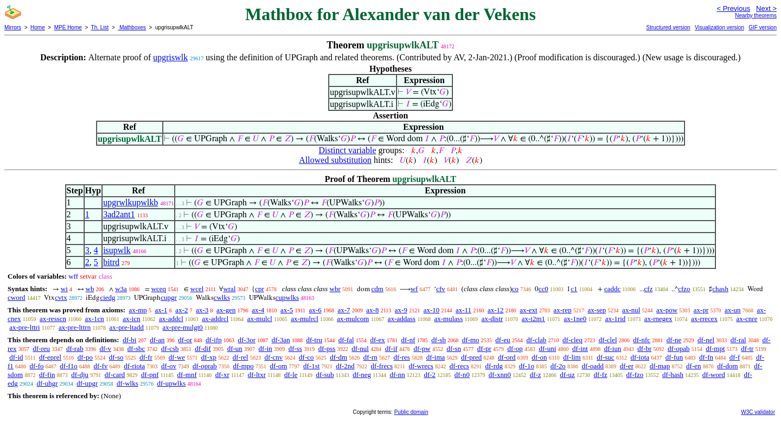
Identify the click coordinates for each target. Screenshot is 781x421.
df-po (85, 357)
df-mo (470, 340)
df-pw (422, 348)
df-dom (727, 366)
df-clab (537, 340)
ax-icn (131, 319)
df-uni (547, 348)
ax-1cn (94, 319)
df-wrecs (420, 366)
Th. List (100, 27)
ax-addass (401, 319)
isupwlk (117, 250)
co (515, 289)
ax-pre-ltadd (127, 327)
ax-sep (596, 310)
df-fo (37, 366)
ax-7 (343, 310)
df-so (116, 357)
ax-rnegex (658, 319)
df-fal (346, 340)
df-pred (471, 357)
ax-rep (562, 310)
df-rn (370, 357)
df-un (234, 348)
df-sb (438, 340)
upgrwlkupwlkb (130, 202)
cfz (648, 289)
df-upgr (87, 383)
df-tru (314, 340)
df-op (515, 348)
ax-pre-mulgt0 (182, 327)
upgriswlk (170, 57)
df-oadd (593, 366)
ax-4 (258, 310)
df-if (391, 348)
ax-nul (631, 310)
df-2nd (345, 366)
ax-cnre (746, 319)
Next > (766, 8)
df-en (693, 366)
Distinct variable (347, 150)
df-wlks (127, 383)
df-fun (674, 357)
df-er (626, 366)
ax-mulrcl (304, 319)
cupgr (169, 297)
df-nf (408, 340)
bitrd (111, 262)
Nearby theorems (756, 15)
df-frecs (382, 366)
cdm (377, 289)
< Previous (733, 8)
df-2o (558, 366)
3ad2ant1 (119, 214)
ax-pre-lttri (24, 327)
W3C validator (758, 412)
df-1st (311, 366)
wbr (335, 289)
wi (64, 289)
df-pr (484, 348)
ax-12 (496, 310)
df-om (278, 366)
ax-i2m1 (533, 319)
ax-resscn (53, 319)
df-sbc (136, 348)
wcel (197, 289)
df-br (644, 348)
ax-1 (161, 310)
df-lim (572, 357)
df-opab (678, 348)
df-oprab (205, 366)
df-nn (397, 374)
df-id (16, 357)
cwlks (222, 297)
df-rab (75, 348)
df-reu (41, 348)
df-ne (674, 340)
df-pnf (150, 374)
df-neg (362, 374)
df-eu (502, 340)
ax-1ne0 (575, 319)
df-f (734, 357)
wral (229, 289)
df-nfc (641, 340)
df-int (580, 348)
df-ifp (214, 340)
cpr (259, 289)
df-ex (377, 340)
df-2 (430, 374)
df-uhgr (47, 383)
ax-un (733, 310)
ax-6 (315, 310)
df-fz (600, 374)
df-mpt (715, 348)
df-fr (145, 357)
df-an (157, 340)
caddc (612, 289)
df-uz (567, 374)
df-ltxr (257, 374)
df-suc (605, 357)
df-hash (672, 374)
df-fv (101, 366)
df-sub (325, 374)
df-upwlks (171, 383)
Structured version (668, 27)
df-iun (613, 348)
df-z (535, 374)
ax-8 (372, 310)
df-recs (459, 366)
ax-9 (401, 310)
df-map (660, 366)
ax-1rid (615, 319)
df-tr (747, 348)
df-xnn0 (500, 374)
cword (16, 297)
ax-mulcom (353, 319)
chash (720, 289)
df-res (402, 357)
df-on (539, 357)
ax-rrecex (704, 319)
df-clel (608, 340)
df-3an (281, 340)
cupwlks (287, 297)
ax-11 (463, 310)
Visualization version (719, 27)
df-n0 (462, 374)
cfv (440, 289)
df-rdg (494, 366)
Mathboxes (132, 27)
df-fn (706, 357)
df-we (177, 357)
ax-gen (225, 310)
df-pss (327, 348)
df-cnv (273, 357)
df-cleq (572, 340)
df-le (291, 374)
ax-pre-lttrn (75, 327)
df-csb (170, 348)
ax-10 (432, 310)
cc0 (543, 289)
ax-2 (181, 310)
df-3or (246, 340)
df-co (306, 357)
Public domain (411, 412)
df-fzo (635, 374)
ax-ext (528, 310)
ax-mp (138, 310)
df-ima (435, 357)
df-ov (168, 366)
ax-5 (286, 310)
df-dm (338, 357)
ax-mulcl (259, 319)
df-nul (360, 348)
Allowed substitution (335, 160)
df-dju (79, 374)
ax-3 (202, 310)
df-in (265, 348)
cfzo (684, 289)
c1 (574, 289)
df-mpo (243, 366)
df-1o (526, 366)
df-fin (47, 374)
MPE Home (68, 27)
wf (414, 289)
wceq (158, 289)
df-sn (453, 348)
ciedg (107, 297)
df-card (115, 374)
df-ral (738, 340)
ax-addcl (171, 319)
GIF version (762, 27)
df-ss (295, 348)
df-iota (639, 357)
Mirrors (12, 27)
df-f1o (69, 366)
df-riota (134, 366)
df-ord (507, 357)
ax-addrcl (215, 319)
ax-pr (701, 310)
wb (90, 289)
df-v (105, 348)
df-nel (705, 340)
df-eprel (50, 357)
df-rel (240, 357)
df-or (185, 340)
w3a (121, 289)
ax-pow (666, 310)
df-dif (203, 348)
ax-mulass (448, 319)
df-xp (208, 357)
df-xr (222, 374)
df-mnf (187, 374)
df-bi (129, 340)
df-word (713, 374)
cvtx (61, 297)
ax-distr (492, 319)
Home (37, 27)
